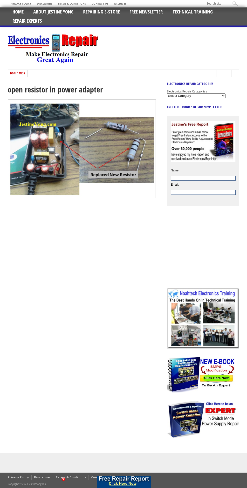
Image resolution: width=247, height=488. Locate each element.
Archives (120, 3)
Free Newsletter (146, 11)
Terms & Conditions (72, 3)
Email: (175, 184)
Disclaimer (44, 3)
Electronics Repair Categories (187, 91)
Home (18, 11)
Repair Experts (27, 21)
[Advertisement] (203, 250)
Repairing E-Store (101, 11)
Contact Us (100, 3)
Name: (175, 170)
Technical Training (192, 11)
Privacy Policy (21, 3)
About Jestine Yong (53, 11)
